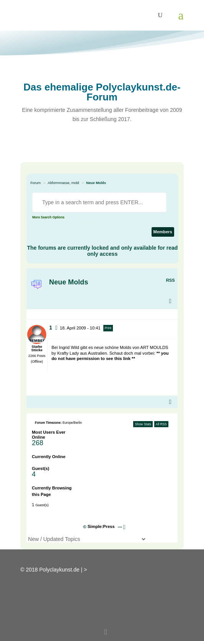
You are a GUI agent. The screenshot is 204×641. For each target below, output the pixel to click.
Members (162, 231)
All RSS (161, 424)
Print (108, 328)
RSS (170, 280)
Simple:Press (101, 526)
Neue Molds (96, 183)
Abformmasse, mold (63, 183)
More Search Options (48, 217)
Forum (35, 183)
